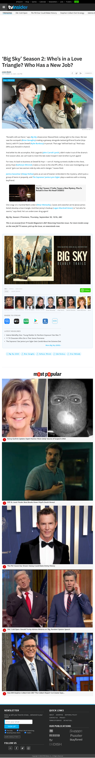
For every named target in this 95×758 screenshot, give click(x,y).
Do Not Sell (68, 720)
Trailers (69, 2)
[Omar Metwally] (50, 303)
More (55, 321)
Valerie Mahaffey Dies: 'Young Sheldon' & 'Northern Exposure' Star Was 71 (33, 335)
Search (20, 2)
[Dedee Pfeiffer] (40, 303)
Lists (61, 2)
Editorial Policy (71, 715)
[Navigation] (3, 7)
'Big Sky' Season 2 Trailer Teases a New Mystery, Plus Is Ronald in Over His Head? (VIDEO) (59, 189)
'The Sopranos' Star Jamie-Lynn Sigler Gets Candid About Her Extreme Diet (33, 341)
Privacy (62, 718)
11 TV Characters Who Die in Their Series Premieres (25, 338)
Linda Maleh (6, 72)
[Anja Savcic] (61, 303)
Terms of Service (55, 720)
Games (34, 2)
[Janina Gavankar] (71, 303)
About (51, 715)
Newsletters (53, 2)
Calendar (42, 2)
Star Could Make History (44, 13)
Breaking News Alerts (13, 733)
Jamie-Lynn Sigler (52, 177)
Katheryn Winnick (24, 165)
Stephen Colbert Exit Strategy (72, 13)
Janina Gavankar (13, 174)
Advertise (59, 715)
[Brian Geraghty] (30, 303)
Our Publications (60, 726)
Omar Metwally (43, 205)
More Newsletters (11, 737)
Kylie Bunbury (37, 143)
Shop (27, 2)
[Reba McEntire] (81, 303)
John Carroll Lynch (51, 152)
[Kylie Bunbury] (19, 303)
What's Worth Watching (26, 731)
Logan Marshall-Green (63, 208)
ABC (5, 289)
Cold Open (21, 13)
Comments (88, 73)
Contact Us (53, 718)
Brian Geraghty (28, 140)
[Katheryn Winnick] (9, 303)
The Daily (10, 731)
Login (76, 2)
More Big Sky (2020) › (53, 345)
